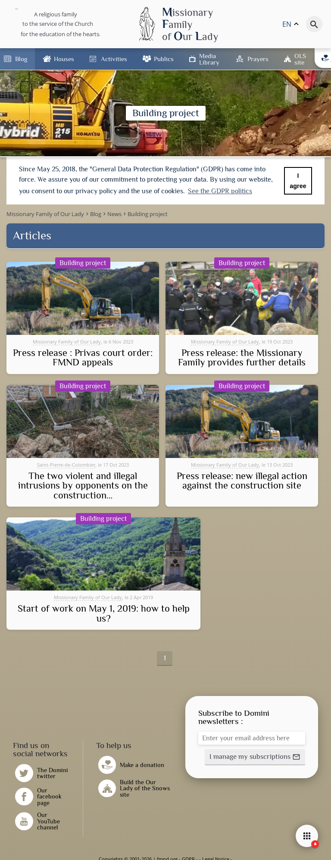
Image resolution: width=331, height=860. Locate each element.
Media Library (209, 59)
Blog (21, 58)
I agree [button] (298, 180)
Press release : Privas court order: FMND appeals (83, 358)
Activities (114, 58)
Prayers (258, 58)
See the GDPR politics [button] (220, 191)
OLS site (300, 59)
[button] (255, 757)
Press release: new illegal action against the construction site (242, 481)
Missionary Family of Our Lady (67, 341)
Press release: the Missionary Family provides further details (242, 358)
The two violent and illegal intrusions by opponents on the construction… (83, 485)
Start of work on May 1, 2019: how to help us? (104, 613)
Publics (164, 58)
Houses (64, 58)
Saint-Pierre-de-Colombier (66, 464)
